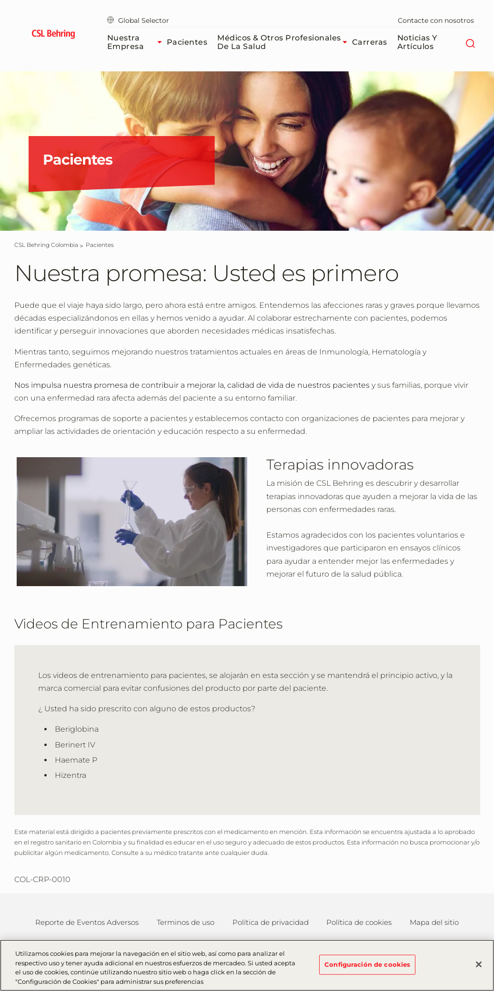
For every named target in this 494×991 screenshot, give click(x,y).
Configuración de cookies (367, 969)
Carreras (369, 42)
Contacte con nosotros (436, 20)
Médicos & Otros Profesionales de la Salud (284, 42)
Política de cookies (359, 922)
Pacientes (187, 42)
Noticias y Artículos (417, 42)
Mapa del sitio (434, 922)
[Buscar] (470, 42)
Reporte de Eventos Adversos (87, 922)
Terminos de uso (185, 922)
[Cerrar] (478, 969)
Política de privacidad (270, 922)
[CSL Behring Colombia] (46, 244)
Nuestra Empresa (137, 42)
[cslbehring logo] (53, 35)
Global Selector (138, 20)
